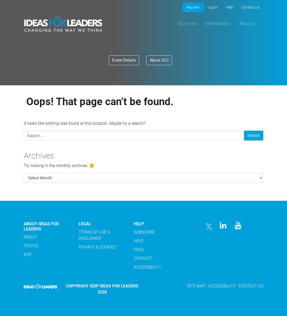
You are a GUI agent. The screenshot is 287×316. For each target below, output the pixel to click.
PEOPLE (31, 245)
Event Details (124, 60)
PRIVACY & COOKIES (97, 247)
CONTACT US (251, 286)
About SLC (159, 60)
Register (193, 7)
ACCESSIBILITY (147, 267)
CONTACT (143, 258)
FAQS (139, 249)
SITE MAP (196, 286)
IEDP (28, 254)
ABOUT (30, 237)
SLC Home (187, 23)
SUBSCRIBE (144, 232)
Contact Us (250, 7)
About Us (247, 23)
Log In (213, 7)
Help (229, 7)
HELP (139, 240)
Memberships (217, 23)
